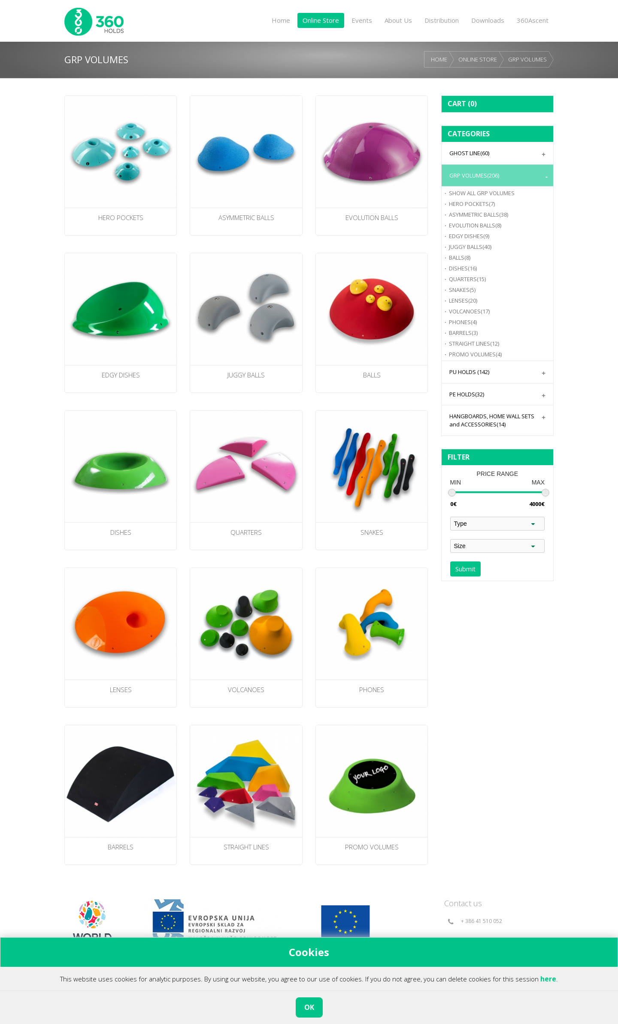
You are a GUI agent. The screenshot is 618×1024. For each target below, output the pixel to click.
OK (309, 1007)
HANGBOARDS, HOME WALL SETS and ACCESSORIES (491, 420)
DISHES (463, 268)
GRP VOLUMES (527, 59)
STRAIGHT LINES (474, 343)
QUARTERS (467, 279)
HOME (439, 59)
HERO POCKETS (472, 204)
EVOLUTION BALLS (475, 225)
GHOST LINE (469, 153)
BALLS (459, 257)
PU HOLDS (469, 372)
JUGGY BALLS (470, 247)
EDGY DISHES (469, 236)
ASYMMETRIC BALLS (478, 214)
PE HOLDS (466, 394)
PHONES (463, 322)
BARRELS (463, 333)
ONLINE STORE (477, 59)
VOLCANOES (469, 311)
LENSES (463, 300)
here (548, 979)
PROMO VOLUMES (475, 354)
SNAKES (462, 290)
